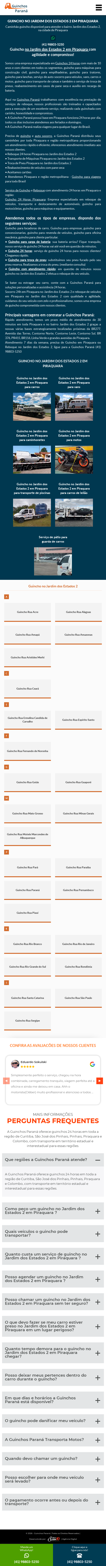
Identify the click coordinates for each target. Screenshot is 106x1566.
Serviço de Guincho (17, 190)
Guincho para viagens (86, 176)
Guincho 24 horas (20, 251)
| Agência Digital (61, 1539)
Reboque (39, 190)
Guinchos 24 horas (67, 63)
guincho (25, 136)
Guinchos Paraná (28, 99)
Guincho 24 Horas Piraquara (25, 199)
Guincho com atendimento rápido (32, 269)
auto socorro (43, 136)
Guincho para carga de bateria (29, 241)
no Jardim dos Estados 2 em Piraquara (57, 49)
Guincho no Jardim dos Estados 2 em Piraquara (52, 363)
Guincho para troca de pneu (27, 260)
